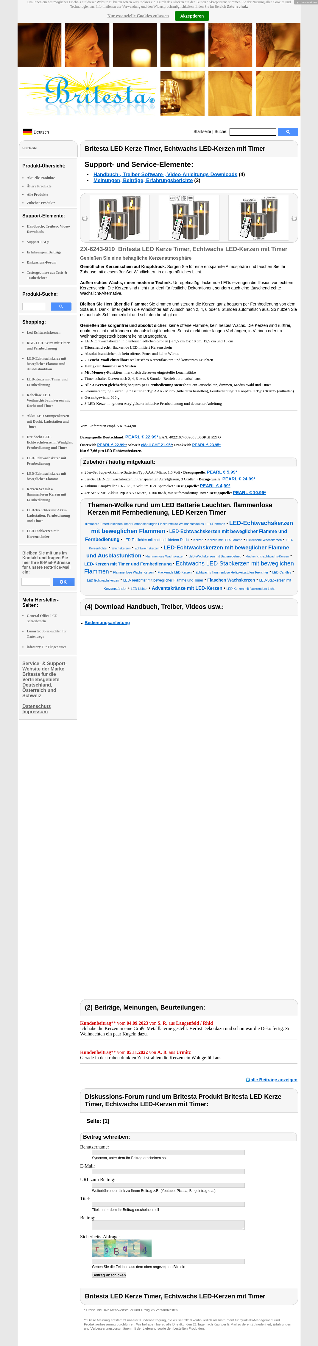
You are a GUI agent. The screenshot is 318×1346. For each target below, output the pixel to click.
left (85, 218)
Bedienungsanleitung (107, 622)
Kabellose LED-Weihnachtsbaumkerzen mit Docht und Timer (48, 400)
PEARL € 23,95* (206, 445)
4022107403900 (181, 437)
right (294, 218)
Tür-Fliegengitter (46, 647)
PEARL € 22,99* (141, 436)
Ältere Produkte (39, 186)
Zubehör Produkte (41, 203)
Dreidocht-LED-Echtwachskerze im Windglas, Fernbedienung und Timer (50, 442)
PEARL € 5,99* (222, 471)
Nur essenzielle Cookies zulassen (138, 15)
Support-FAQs (38, 242)
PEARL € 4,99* (215, 485)
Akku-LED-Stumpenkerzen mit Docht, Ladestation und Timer (48, 421)
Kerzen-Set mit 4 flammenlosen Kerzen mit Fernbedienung (46, 494)
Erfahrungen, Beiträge (44, 252)
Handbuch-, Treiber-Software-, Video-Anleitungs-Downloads (165, 174)
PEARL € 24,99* (238, 478)
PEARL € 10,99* (249, 492)
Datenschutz (237, 6)
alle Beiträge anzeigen (273, 1079)
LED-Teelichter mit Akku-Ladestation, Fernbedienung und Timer (48, 515)
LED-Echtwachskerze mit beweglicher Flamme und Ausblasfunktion (46, 363)
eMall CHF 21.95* (156, 445)
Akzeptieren (192, 15)
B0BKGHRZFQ (209, 437)
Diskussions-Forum (41, 262)
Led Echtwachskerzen (43, 332)
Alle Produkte (37, 194)
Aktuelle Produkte (41, 178)
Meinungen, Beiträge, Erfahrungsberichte (143, 180)
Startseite (202, 131)
